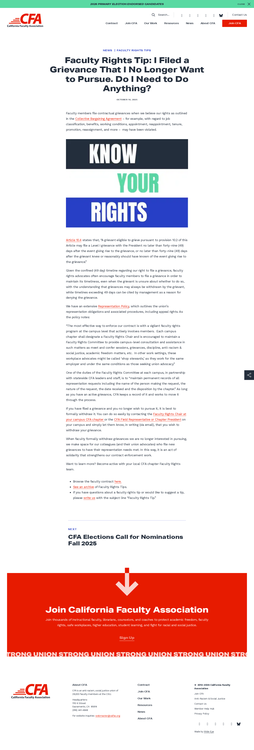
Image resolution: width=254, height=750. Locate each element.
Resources (171, 23)
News (189, 23)
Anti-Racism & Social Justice (209, 698)
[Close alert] (244, 4)
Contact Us (239, 15)
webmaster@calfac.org (107, 715)
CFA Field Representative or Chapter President (147, 419)
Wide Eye (209, 731)
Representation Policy (113, 306)
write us (89, 498)
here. (117, 481)
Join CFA (131, 23)
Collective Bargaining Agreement (98, 118)
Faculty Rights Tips (134, 50)
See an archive (83, 487)
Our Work (150, 23)
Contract (112, 23)
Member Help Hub (204, 708)
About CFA (208, 23)
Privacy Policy (201, 713)
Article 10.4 (73, 240)
